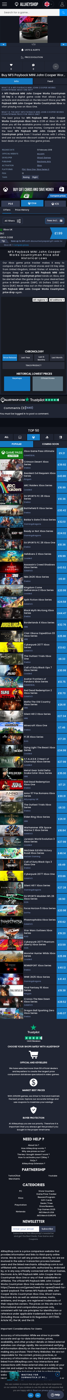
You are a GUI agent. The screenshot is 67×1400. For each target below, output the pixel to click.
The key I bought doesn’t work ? (33, 1154)
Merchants (14, 1178)
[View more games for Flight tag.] (35, 178)
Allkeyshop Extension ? (33, 1163)
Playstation (21, 1204)
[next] (64, 44)
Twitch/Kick (14, 1175)
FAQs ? (33, 1160)
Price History (22, 209)
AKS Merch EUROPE (46, 1215)
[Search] (63, 12)
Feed (50, 81)
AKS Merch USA (46, 1212)
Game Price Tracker (46, 1194)
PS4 (24, 169)
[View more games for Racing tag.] (26, 178)
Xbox (39, 165)
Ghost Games (44, 157)
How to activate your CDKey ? (33, 1157)
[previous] (3, 44)
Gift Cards (46, 1200)
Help (55, 1395)
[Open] (4, 4)
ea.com (40, 153)
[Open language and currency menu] (48, 4)
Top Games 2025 (46, 1209)
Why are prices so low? (33, 1151)
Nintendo (20, 1211)
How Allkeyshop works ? (33, 1148)
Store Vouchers (46, 1191)
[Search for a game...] (33, 12)
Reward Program (46, 1197)
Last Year (25, 357)
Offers (6, 209)
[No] (63, 1390)
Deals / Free (46, 1203)
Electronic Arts (44, 161)
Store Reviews (46, 1206)
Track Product (33, 365)
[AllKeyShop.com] (26, 4)
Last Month (57, 357)
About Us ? (33, 1145)
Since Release (10, 357)
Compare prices (21, 245)
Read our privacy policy (43, 1390)
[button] (62, 4)
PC (20, 1191)
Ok (30, 1395)
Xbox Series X (43, 169)
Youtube (52, 1175)
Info (16, 81)
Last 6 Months (41, 358)
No (38, 1395)
